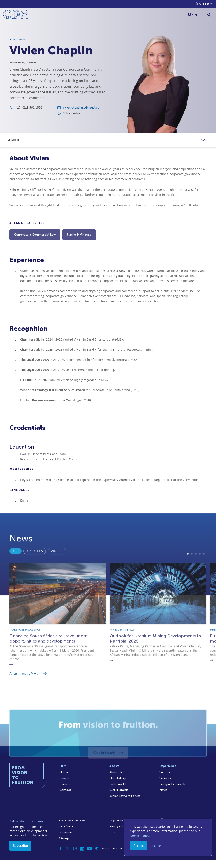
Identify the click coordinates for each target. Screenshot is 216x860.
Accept (138, 845)
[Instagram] (75, 848)
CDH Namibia (118, 790)
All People (19, 39)
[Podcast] (96, 848)
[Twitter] (67, 848)
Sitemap (64, 838)
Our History (117, 778)
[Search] (209, 15)
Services (165, 778)
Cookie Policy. (140, 835)
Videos (57, 567)
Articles (34, 567)
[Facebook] (60, 848)
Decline (155, 846)
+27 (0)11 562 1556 (28, 120)
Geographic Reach (172, 784)
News (163, 790)
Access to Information (72, 820)
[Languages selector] (203, 3)
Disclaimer (65, 832)
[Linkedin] (82, 848)
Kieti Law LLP (118, 784)
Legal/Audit (66, 826)
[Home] (15, 15)
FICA (112, 832)
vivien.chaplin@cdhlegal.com (82, 120)
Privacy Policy (118, 826)
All (15, 567)
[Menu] (188, 14)
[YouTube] (89, 848)
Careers (64, 784)
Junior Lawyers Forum (124, 796)
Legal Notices (118, 820)
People (64, 778)
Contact (65, 790)
